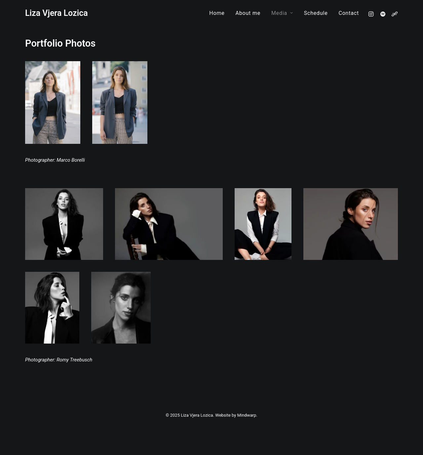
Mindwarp (246, 415)
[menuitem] (217, 13)
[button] (371, 14)
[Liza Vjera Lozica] (56, 13)
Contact (348, 13)
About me (248, 13)
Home (216, 13)
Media (282, 13)
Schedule (316, 13)
